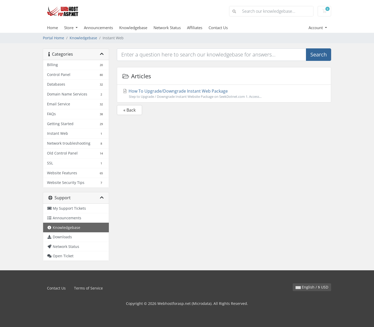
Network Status (167, 27)
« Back (129, 110)
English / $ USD (312, 287)
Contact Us (218, 27)
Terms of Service (88, 288)
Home (52, 27)
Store (69, 27)
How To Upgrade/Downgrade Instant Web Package (224, 93)
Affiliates (194, 27)
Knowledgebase (133, 27)
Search (318, 54)
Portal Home (53, 37)
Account (316, 27)
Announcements (98, 27)
